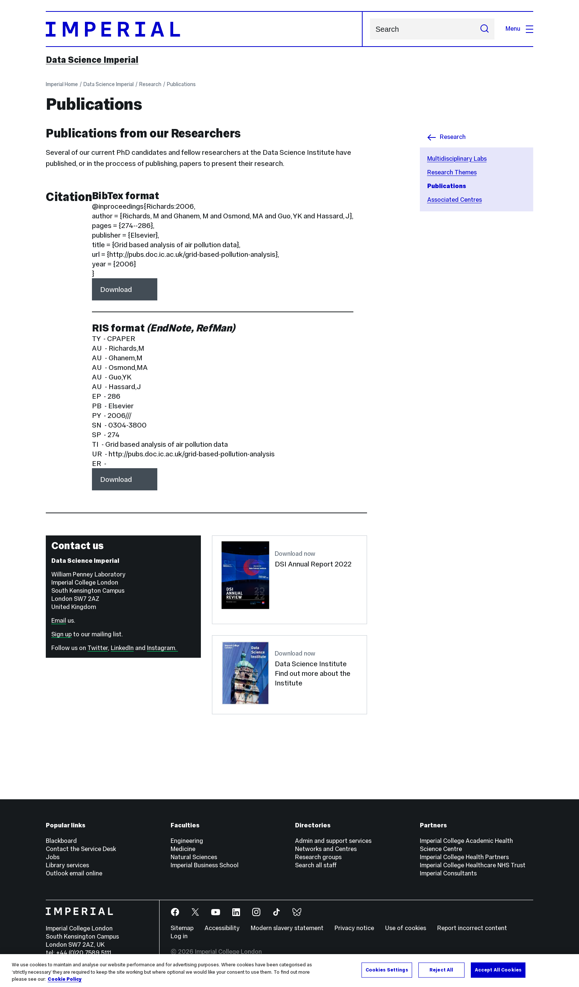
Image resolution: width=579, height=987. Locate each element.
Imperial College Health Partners (464, 857)
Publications (181, 84)
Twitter (98, 648)
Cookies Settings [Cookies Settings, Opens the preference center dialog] (387, 970)
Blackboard (61, 841)
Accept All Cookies (498, 970)
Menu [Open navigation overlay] (519, 29)
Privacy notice (354, 928)
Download (116, 289)
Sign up (61, 634)
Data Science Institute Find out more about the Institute (312, 673)
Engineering (187, 841)
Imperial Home (62, 84)
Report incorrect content (472, 928)
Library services (67, 865)
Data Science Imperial (92, 60)
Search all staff (316, 865)
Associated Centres (454, 200)
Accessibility (222, 928)
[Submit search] (484, 29)
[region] (289, 970)
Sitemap (182, 928)
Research (150, 84)
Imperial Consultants (448, 873)
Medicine (183, 849)
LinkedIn (122, 648)
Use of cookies (405, 928)
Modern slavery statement (287, 928)
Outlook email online (74, 873)
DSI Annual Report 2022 (313, 563)
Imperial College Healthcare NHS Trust (472, 865)
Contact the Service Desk (81, 849)
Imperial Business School (205, 865)
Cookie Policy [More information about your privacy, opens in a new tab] (65, 979)
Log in (179, 936)
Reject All (441, 970)
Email (58, 620)
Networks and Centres (326, 849)
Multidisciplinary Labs (457, 159)
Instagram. (162, 648)
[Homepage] (204, 29)
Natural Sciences (194, 857)
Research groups (318, 857)
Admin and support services (333, 841)
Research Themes (452, 172)
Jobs (52, 857)
